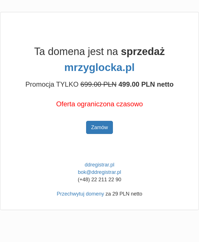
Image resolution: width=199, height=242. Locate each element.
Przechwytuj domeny (80, 194)
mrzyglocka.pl (99, 67)
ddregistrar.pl (99, 165)
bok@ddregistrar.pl (99, 172)
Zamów (99, 127)
